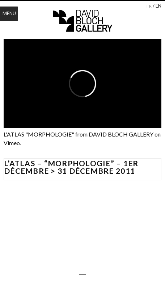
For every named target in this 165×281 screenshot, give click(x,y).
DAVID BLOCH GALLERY (121, 134)
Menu (9, 13)
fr (149, 6)
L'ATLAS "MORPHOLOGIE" (39, 134)
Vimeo (12, 142)
